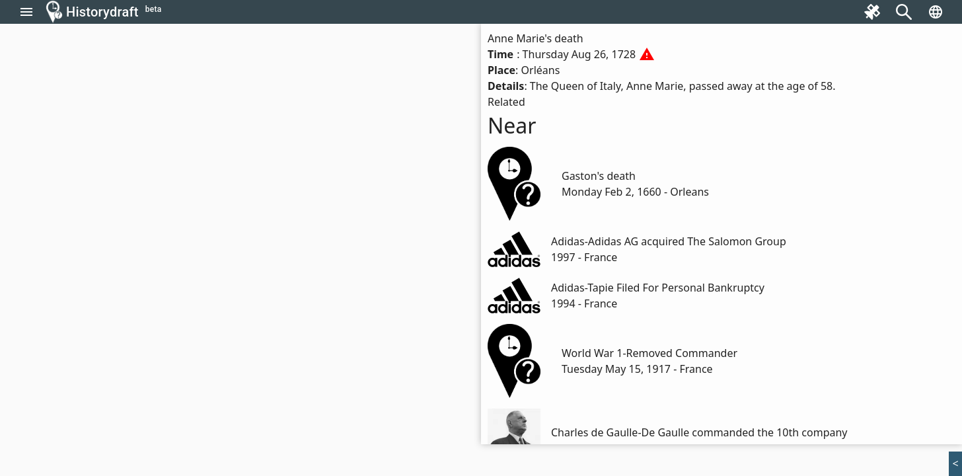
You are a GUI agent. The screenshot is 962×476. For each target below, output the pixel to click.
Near (512, 125)
